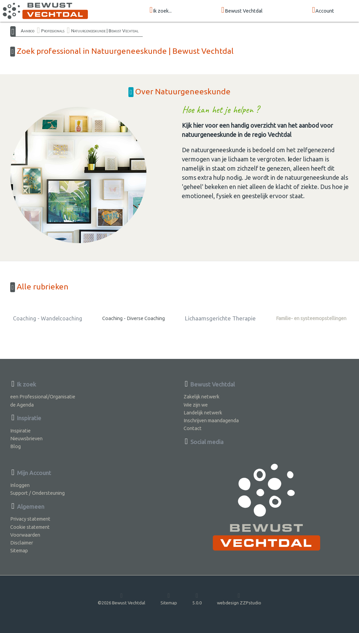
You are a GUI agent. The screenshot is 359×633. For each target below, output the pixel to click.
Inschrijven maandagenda (211, 420)
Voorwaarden (25, 535)
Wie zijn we (196, 405)
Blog (15, 446)
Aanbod (27, 30)
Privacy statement (30, 519)
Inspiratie (20, 430)
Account (323, 10)
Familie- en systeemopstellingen (311, 318)
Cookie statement (30, 527)
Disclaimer (21, 542)
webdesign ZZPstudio (239, 598)
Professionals (52, 30)
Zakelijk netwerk (201, 396)
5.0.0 (197, 598)
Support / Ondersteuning (37, 493)
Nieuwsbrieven (26, 438)
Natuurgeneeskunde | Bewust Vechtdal (105, 30)
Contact (193, 428)
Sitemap (19, 550)
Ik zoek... (161, 10)
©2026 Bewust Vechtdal (121, 598)
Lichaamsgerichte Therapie (220, 318)
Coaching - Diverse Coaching (133, 318)
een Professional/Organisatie (42, 396)
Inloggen (20, 485)
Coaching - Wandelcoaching (47, 318)
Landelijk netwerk (203, 412)
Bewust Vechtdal (242, 10)
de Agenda (22, 405)
